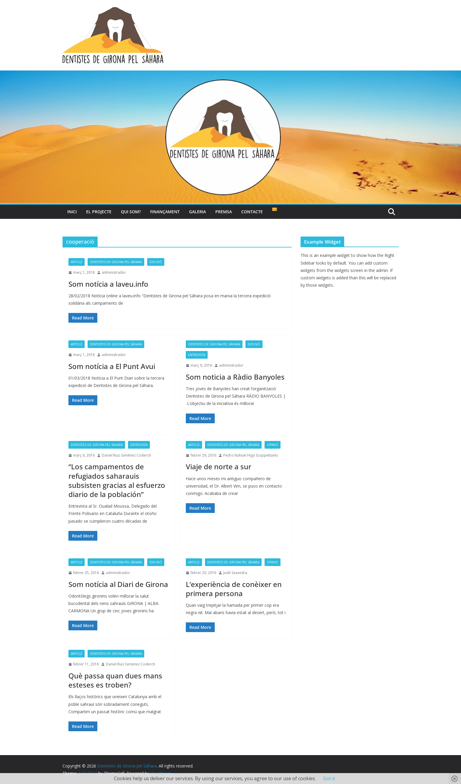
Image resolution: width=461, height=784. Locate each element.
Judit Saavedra (235, 572)
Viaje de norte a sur (218, 466)
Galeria (197, 211)
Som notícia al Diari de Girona (118, 584)
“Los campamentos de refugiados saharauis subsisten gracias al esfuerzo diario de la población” (116, 480)
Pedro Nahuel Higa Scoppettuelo (250, 455)
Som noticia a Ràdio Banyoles (235, 377)
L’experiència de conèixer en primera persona (234, 588)
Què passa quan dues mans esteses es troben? (115, 680)
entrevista (196, 355)
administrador (114, 272)
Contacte (252, 211)
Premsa (223, 211)
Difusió (156, 262)
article (76, 262)
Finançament (165, 211)
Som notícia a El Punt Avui (111, 366)
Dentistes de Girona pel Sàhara (116, 262)
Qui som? (131, 211)
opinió (272, 445)
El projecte (98, 211)
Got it (329, 778)
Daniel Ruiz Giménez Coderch (126, 455)
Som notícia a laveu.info (108, 284)
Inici (72, 211)
